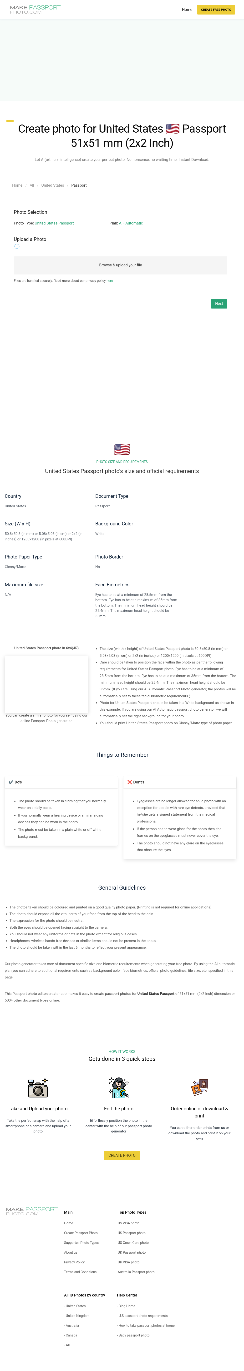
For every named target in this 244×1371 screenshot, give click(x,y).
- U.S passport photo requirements (142, 1316)
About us (70, 1252)
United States (52, 185)
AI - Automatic (131, 223)
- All (67, 1345)
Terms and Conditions (80, 1272)
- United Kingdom (77, 1316)
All (32, 185)
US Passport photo (132, 1233)
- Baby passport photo (133, 1335)
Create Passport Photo (81, 1233)
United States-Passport (54, 223)
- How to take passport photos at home (146, 1325)
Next (219, 303)
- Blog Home (126, 1306)
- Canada (70, 1335)
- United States (75, 1306)
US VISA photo (128, 1223)
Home (187, 9)
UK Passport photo (132, 1252)
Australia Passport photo (136, 1272)
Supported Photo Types (81, 1243)
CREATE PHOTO (122, 1155)
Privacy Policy (74, 1262)
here (110, 281)
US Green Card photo (133, 1243)
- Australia (71, 1325)
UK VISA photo (128, 1262)
